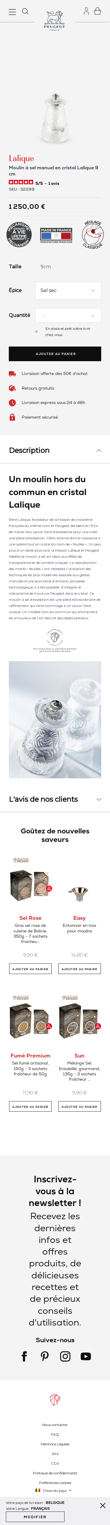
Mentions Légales (55, 1444)
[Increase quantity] (93, 315)
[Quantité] (68, 315)
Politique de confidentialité (55, 1473)
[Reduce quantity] (43, 315)
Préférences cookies (55, 1482)
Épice (15, 290)
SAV (55, 1453)
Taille (15, 267)
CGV (55, 1463)
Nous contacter (55, 1424)
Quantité (17, 315)
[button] (53, 1490)
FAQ (55, 1434)
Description (29, 450)
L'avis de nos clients (43, 799)
